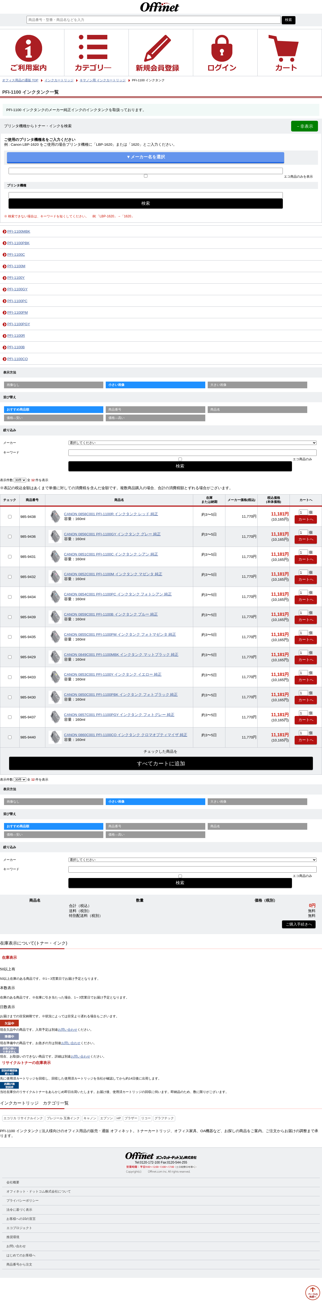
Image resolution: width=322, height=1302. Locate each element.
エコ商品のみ (302, 459)
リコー (146, 1118)
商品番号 (114, 409)
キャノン (89, 1118)
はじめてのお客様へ (20, 1255)
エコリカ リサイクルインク (23, 1118)
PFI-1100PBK (18, 243)
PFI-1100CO (17, 359)
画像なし (13, 384)
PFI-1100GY (17, 289)
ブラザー (131, 1118)
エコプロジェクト (19, 1228)
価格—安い (15, 417)
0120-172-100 (150, 1162)
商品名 (215, 409)
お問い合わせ (67, 1029)
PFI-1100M (16, 266)
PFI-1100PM (17, 312)
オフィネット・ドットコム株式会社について (38, 1191)
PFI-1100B (16, 347)
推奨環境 (12, 1237)
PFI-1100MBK (18, 231)
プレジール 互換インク (63, 1118)
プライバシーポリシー (22, 1200)
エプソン (106, 1118)
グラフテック (164, 1118)
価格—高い (116, 417)
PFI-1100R (16, 336)
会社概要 (12, 1182)
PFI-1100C (16, 255)
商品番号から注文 (19, 1264)
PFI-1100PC (17, 301)
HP (119, 1118)
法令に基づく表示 (19, 1210)
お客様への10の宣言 (21, 1219)
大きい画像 (218, 384)
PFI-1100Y (16, 278)
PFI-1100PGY (18, 324)
